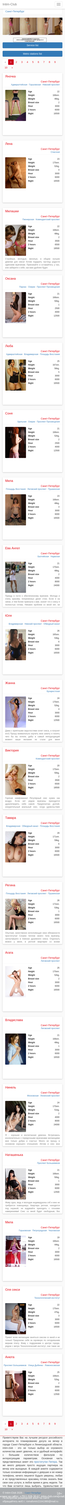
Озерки (31, 287)
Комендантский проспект (48, 219)
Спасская (55, 152)
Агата (9, 952)
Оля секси (12, 1289)
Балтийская (43, 556)
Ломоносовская (52, 1365)
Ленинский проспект (50, 1096)
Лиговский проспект (36, 489)
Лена (8, 144)
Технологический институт (47, 1298)
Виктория (12, 750)
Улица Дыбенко (35, 1365)
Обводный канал (52, 624)
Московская (33, 1096)
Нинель (10, 1087)
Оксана (10, 278)
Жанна (10, 683)
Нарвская (55, 556)
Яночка (10, 76)
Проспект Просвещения (48, 287)
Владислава (14, 1020)
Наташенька (14, 1155)
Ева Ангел (12, 548)
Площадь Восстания (50, 354)
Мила (9, 481)
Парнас (22, 287)
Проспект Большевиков (48, 1163)
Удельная (21, 421)
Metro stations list (32, 53)
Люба (9, 346)
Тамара (10, 818)
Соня (9, 413)
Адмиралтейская (19, 84)
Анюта (9, 1357)
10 (6, 67)
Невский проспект (51, 84)
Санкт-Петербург (14, 11)
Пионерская (28, 219)
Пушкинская (54, 489)
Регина (10, 885)
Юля (8, 615)
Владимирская (31, 354)
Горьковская (35, 84)
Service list (32, 45)
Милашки (12, 211)
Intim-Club (10, 4)
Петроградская (39, 1230)
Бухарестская (53, 691)
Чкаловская (54, 1230)
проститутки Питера (45, 1461)
